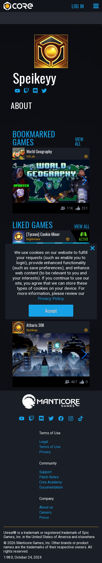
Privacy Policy (50, 298)
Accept (51, 310)
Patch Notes (49, 477)
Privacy (45, 452)
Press (44, 517)
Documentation (51, 487)
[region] (51, 281)
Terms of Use (49, 447)
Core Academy (50, 482)
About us (46, 507)
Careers (45, 512)
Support (45, 472)
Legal (43, 442)
